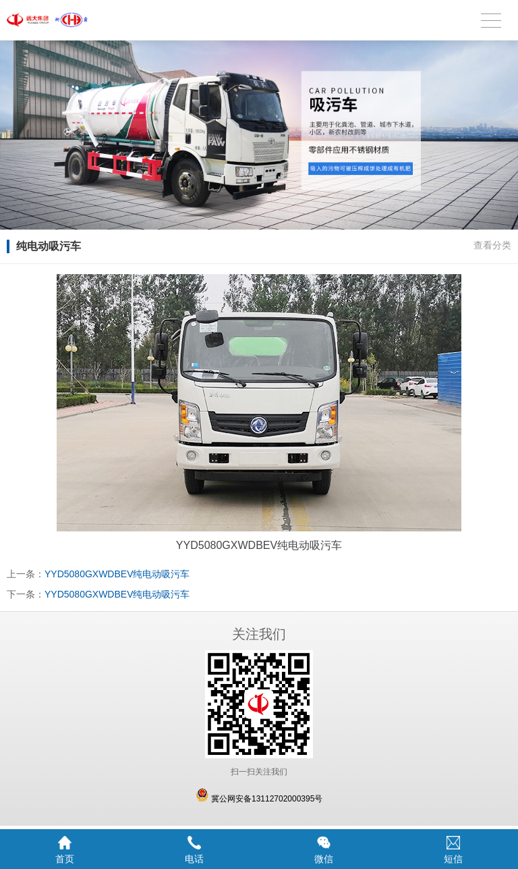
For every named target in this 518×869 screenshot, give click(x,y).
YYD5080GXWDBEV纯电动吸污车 (117, 574)
